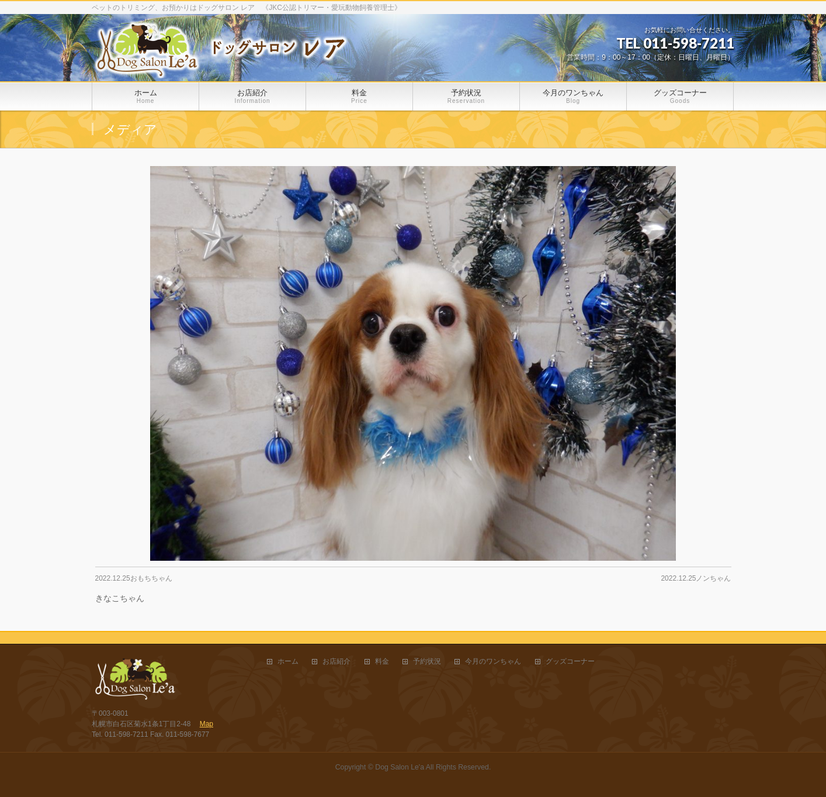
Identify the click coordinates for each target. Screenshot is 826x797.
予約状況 (427, 661)
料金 (382, 661)
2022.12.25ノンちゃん (696, 578)
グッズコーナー (570, 661)
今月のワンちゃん (493, 661)
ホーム (288, 661)
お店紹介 (336, 661)
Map (206, 724)
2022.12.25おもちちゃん (133, 578)
